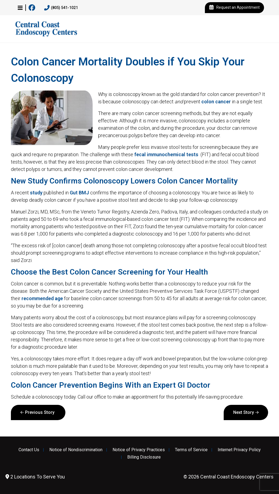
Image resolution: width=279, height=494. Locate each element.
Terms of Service (191, 450)
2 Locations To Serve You (35, 477)
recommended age (42, 298)
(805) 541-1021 (61, 8)
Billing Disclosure (144, 457)
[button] (20, 7)
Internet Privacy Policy (239, 450)
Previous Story (39, 412)
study (36, 192)
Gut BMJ (79, 192)
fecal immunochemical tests (166, 154)
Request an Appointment (234, 7)
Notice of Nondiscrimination (75, 450)
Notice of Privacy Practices (139, 450)
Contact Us (29, 450)
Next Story (243, 412)
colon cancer (216, 101)
